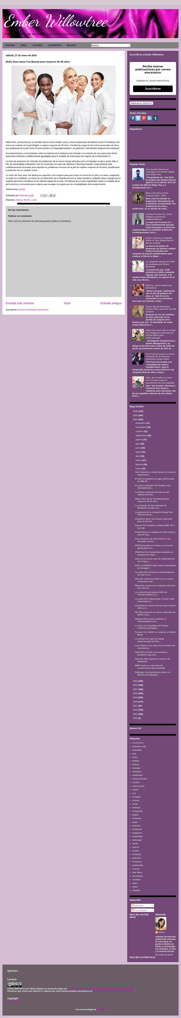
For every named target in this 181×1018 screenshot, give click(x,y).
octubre (140, 431)
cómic (135, 789)
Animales (137, 750)
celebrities (137, 775)
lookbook (137, 829)
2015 (135, 710)
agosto (139, 439)
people (21, 189)
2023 (135, 681)
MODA (24, 45)
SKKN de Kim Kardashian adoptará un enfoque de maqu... (154, 553)
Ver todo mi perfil (164, 954)
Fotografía (137, 811)
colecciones (138, 786)
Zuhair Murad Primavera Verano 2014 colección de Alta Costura (161, 309)
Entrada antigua (111, 303)
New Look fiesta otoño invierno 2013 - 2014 (157, 194)
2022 (135, 685)
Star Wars (137, 872)
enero (139, 468)
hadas (135, 815)
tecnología (137, 876)
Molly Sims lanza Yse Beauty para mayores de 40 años (152, 500)
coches (136, 782)
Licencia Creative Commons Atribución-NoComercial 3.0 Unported (101, 988)
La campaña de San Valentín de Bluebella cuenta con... (150, 506)
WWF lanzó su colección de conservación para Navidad (150, 666)
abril (138, 456)
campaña (136, 771)
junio (138, 448)
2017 (135, 706)
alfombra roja (139, 746)
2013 (135, 718)
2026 (135, 411)
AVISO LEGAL (14, 1002)
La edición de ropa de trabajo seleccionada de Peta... (149, 640)
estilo (135, 804)
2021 (135, 689)
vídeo (135, 887)
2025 (135, 415)
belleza (19, 200)
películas (136, 858)
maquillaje (137, 836)
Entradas (137, 905)
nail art (135, 847)
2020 (135, 693)
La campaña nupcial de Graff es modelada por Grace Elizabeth (160, 264)
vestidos (136, 879)
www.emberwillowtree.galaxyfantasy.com (113, 991)
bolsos (135, 764)
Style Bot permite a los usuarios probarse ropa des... (151, 653)
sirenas (136, 869)
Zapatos (136, 890)
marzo (139, 460)
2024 (135, 419)
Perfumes (137, 861)
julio (138, 444)
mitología (137, 840)
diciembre (141, 423)
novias (135, 851)
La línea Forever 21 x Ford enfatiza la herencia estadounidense (159, 216)
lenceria (136, 825)
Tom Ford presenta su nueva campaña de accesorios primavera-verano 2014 (160, 356)
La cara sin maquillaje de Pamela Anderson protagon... (151, 626)
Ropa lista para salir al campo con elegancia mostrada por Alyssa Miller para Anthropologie (161, 334)
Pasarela (136, 854)
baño (134, 757)
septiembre (141, 435)
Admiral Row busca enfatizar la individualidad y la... (150, 620)
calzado (136, 768)
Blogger (101, 1009)
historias (136, 818)
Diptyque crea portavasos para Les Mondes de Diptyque (152, 673)
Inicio (67, 303)
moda (34, 200)
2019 (135, 697)
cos (134, 793)
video (135, 883)
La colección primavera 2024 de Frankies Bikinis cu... (151, 593)
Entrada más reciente (20, 303)
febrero (139, 464)
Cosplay (136, 797)
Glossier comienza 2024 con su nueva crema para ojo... (154, 580)
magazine (137, 833)
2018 (135, 701)
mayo (139, 452)
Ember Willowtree (55, 20)
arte (134, 753)
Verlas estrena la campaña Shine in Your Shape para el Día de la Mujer (159, 240)
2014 (135, 714)
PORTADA (10, 45)
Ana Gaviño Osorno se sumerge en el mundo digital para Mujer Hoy (160, 172)
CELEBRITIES (54, 45)
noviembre (141, 427)
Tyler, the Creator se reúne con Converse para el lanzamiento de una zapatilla (160, 380)
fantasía (136, 807)
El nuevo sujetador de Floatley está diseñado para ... (152, 486)
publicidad (137, 865)
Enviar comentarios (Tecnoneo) (33, 309)
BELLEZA (71, 45)
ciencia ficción (139, 779)
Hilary (162, 932)
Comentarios (139, 910)
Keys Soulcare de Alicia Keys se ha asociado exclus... (152, 540)
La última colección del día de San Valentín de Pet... (152, 493)
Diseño (27, 200)
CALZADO (37, 45)
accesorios (137, 743)
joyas (135, 822)
